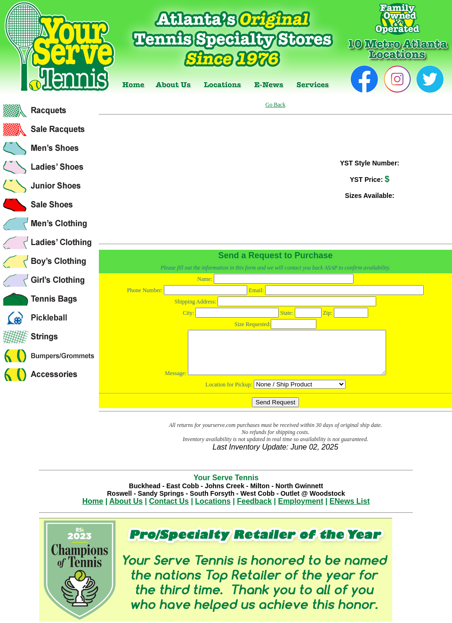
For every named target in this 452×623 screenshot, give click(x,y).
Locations (213, 501)
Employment (300, 501)
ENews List (350, 501)
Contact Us (169, 501)
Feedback (254, 501)
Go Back (275, 104)
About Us (126, 501)
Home (92, 501)
